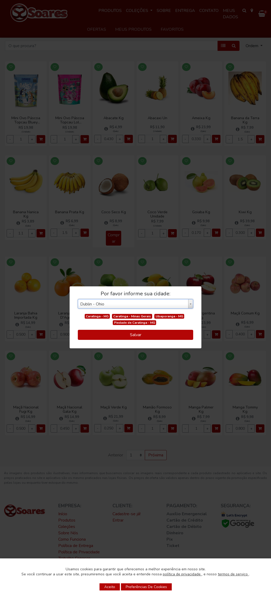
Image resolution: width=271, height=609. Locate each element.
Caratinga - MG (97, 316)
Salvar (135, 335)
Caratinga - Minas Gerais (132, 316)
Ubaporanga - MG (169, 316)
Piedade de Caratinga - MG (134, 323)
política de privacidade (182, 574)
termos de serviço (233, 574)
